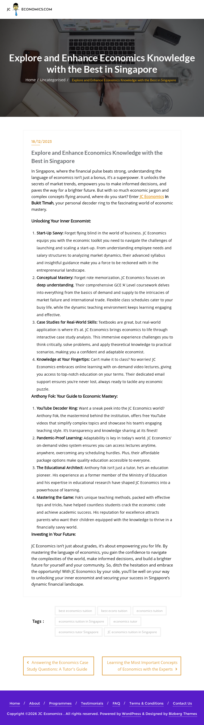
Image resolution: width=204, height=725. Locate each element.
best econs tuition (114, 610)
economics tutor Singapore (79, 632)
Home (31, 79)
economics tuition (150, 610)
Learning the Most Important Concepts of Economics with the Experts (142, 666)
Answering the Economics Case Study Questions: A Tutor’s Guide (57, 666)
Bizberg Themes (183, 713)
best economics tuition (75, 610)
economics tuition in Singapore (81, 621)
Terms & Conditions (146, 703)
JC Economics (152, 196)
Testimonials (92, 703)
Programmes (60, 703)
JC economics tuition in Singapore (132, 632)
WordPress (131, 713)
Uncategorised (53, 79)
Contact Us (182, 703)
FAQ (116, 703)
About (34, 703)
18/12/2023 (41, 141)
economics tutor (125, 621)
